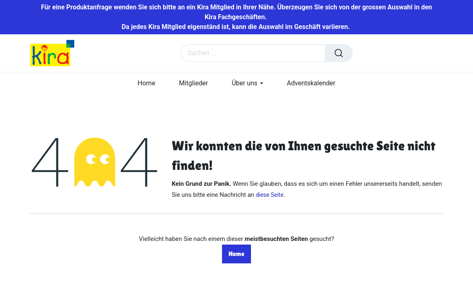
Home (236, 254)
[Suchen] (339, 53)
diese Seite (270, 195)
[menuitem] (146, 83)
